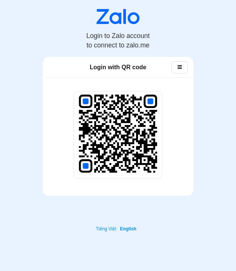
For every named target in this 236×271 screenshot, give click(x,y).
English (128, 228)
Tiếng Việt (106, 228)
